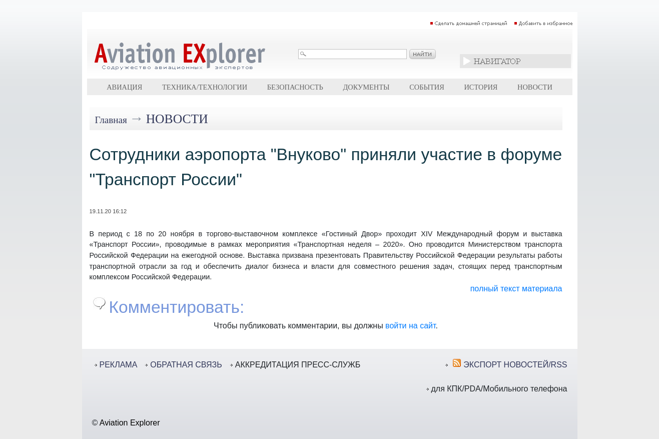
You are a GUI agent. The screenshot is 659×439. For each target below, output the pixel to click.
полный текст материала (516, 288)
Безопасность (295, 87)
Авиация (124, 87)
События (426, 87)
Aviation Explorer (130, 422)
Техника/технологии (204, 87)
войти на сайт (410, 325)
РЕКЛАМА (119, 364)
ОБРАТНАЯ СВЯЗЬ (186, 364)
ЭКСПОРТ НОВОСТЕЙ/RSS (515, 364)
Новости (534, 87)
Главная (111, 120)
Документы (366, 87)
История (480, 87)
